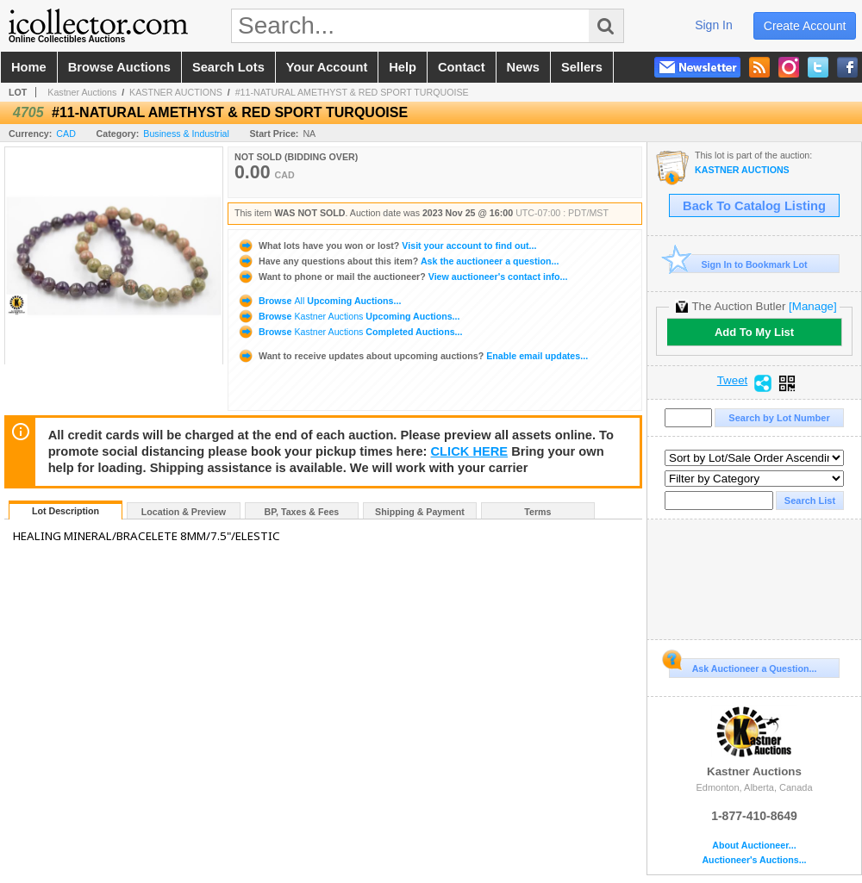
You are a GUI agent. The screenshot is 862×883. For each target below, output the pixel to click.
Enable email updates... (412, 356)
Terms (537, 512)
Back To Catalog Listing (754, 206)
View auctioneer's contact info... (402, 276)
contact (461, 67)
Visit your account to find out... (386, 245)
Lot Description (65, 511)
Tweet (732, 381)
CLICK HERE (470, 451)
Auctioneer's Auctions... (754, 860)
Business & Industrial (186, 133)
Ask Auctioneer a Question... (742, 666)
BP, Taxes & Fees (302, 512)
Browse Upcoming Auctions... (319, 300)
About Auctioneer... (754, 845)
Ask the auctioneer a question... (398, 261)
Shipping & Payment (420, 512)
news (523, 67)
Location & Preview (183, 512)
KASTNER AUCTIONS (175, 92)
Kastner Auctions (81, 92)
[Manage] (812, 306)
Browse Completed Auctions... (349, 331)
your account (326, 67)
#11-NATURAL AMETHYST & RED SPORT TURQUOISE (352, 92)
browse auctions (119, 67)
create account (805, 26)
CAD (66, 133)
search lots (228, 67)
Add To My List (754, 332)
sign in (714, 25)
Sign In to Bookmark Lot (738, 264)
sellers (582, 67)
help (402, 67)
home (29, 67)
